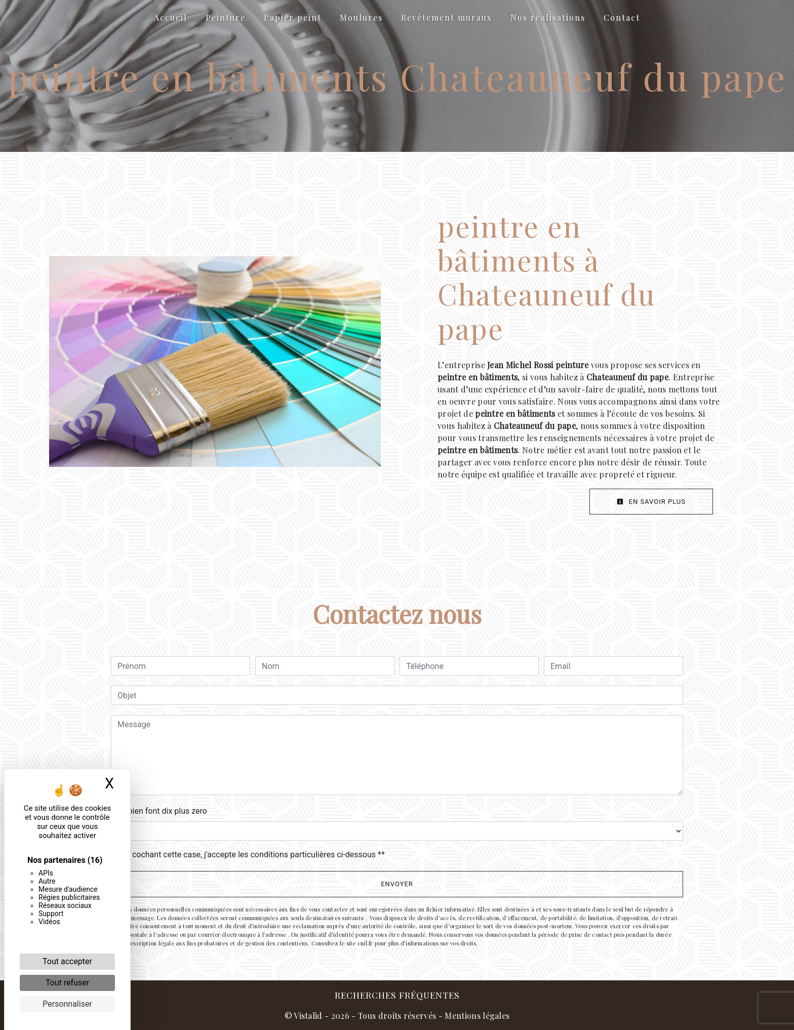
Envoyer (397, 884)
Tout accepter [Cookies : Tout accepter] (67, 961)
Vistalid (308, 1015)
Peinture (226, 17)
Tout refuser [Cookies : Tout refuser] (67, 982)
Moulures (361, 17)
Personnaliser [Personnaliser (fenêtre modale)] (67, 1004)
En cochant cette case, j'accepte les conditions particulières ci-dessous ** (253, 854)
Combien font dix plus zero (159, 811)
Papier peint (293, 17)
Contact (622, 17)
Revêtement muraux (446, 17)
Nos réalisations (547, 17)
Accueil (170, 17)
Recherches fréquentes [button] (397, 995)
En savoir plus (651, 501)
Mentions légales (476, 1015)
